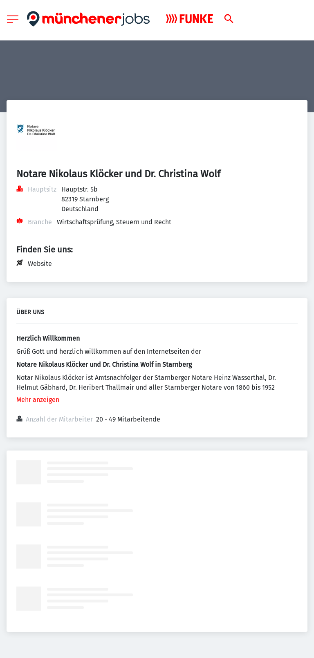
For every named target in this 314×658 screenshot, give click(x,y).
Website (40, 264)
